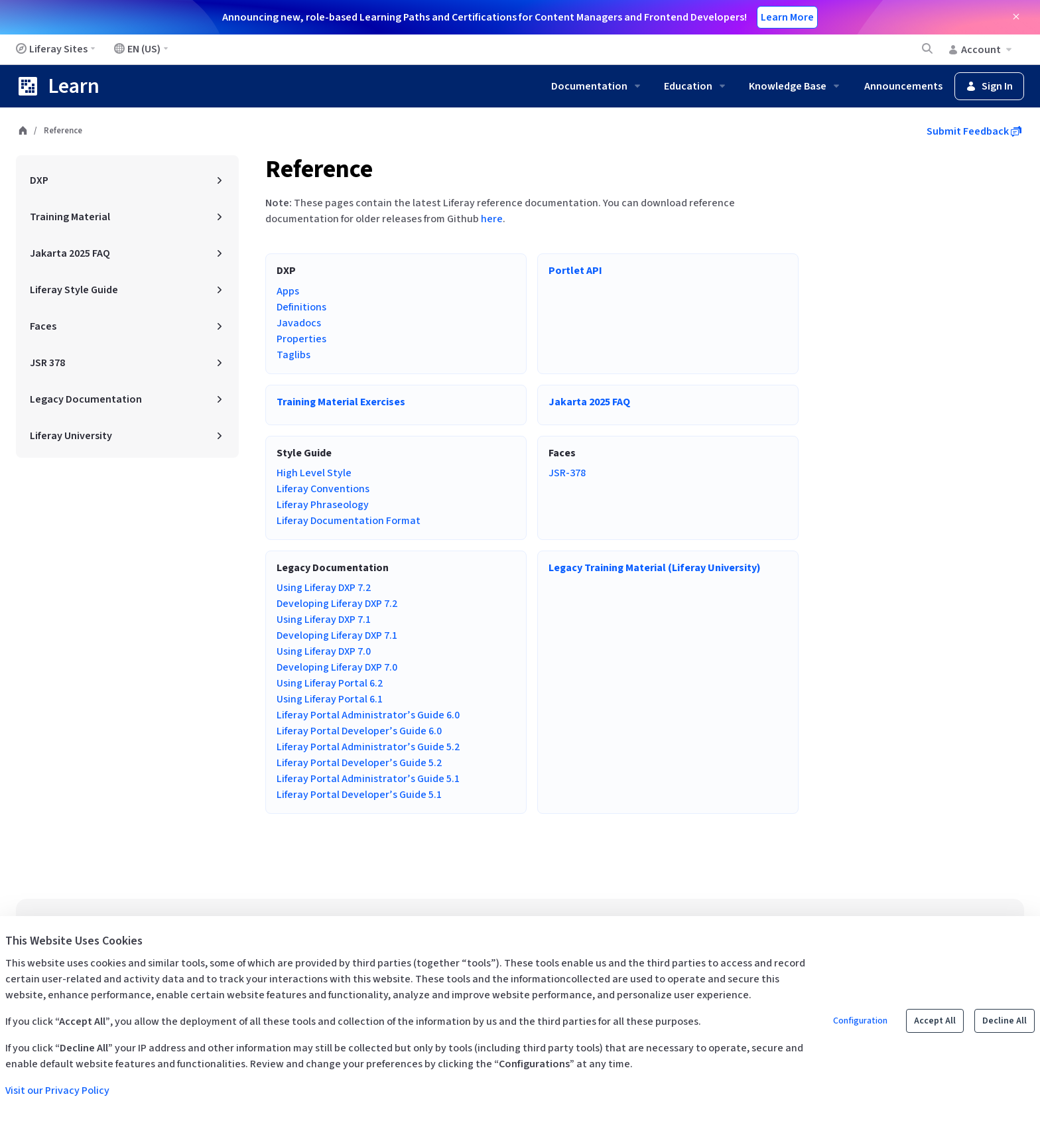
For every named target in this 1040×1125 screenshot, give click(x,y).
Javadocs (299, 323)
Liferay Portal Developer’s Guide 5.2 (359, 763)
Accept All (935, 1020)
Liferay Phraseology (323, 504)
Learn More (787, 17)
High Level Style (314, 473)
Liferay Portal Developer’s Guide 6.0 (359, 731)
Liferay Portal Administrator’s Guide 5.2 (368, 747)
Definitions (301, 307)
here (492, 219)
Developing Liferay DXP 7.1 (337, 635)
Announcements (903, 86)
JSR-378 (567, 473)
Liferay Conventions (323, 489)
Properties (301, 339)
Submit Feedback (974, 131)
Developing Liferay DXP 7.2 (337, 603)
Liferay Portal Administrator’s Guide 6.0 (368, 715)
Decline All (1004, 1020)
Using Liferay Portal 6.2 (330, 683)
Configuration (860, 1020)
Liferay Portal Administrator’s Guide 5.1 (368, 778)
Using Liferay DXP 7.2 (324, 587)
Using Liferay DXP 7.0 (324, 651)
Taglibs (293, 355)
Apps (288, 291)
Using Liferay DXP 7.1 (324, 619)
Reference (319, 169)
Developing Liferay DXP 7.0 (337, 667)
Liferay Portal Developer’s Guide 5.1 (359, 794)
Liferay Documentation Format (349, 520)
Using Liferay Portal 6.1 (330, 699)
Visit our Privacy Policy (57, 1090)
